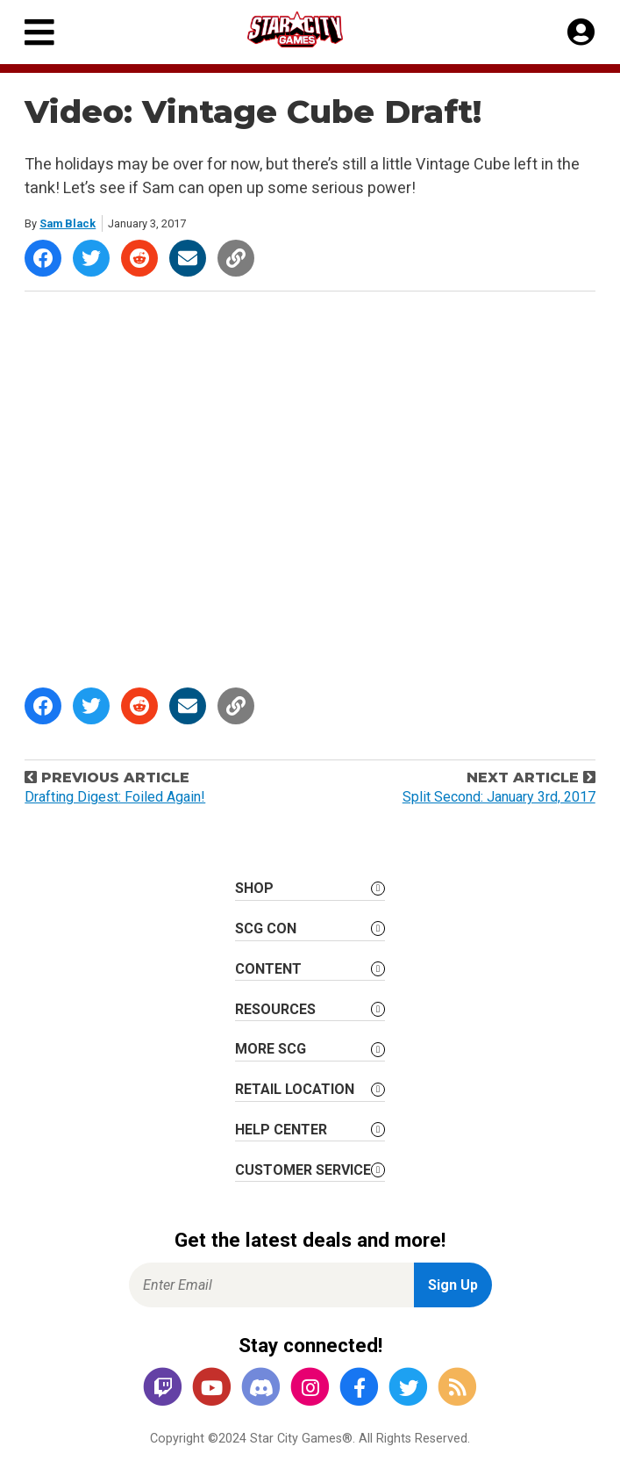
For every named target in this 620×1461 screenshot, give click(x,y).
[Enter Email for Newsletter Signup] (271, 1285)
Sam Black (67, 223)
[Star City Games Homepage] (311, 29)
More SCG (270, 1048)
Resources (275, 1009)
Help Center (281, 1129)
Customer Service (303, 1170)
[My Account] (581, 32)
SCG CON (265, 928)
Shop (254, 888)
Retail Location (294, 1089)
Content (268, 969)
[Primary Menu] (39, 32)
